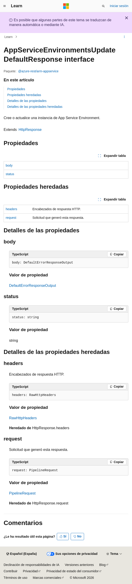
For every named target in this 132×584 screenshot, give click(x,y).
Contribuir (10, 571)
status (10, 174)
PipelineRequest (22, 493)
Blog (102, 565)
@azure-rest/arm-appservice (38, 71)
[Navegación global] (4, 6)
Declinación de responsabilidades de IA (31, 565)
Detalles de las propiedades (27, 101)
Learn (9, 37)
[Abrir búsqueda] (103, 6)
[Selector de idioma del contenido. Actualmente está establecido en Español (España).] (21, 554)
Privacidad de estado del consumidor (73, 571)
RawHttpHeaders (23, 418)
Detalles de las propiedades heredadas (34, 106)
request (11, 217)
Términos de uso (15, 577)
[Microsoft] (66, 6)
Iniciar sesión (119, 6)
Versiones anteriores (79, 565)
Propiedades (16, 89)
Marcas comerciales (47, 577)
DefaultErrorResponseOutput (32, 285)
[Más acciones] (124, 36)
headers (11, 209)
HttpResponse (30, 130)
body (9, 165)
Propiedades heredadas (24, 95)
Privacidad (30, 571)
